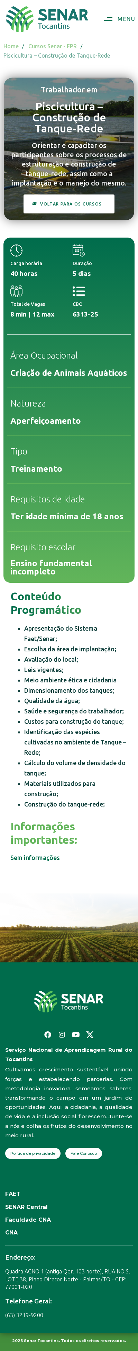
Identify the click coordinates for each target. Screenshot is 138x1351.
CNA (11, 1232)
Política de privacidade (32, 1153)
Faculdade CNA (28, 1220)
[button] (117, 19)
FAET (12, 1194)
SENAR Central (26, 1207)
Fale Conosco (84, 1153)
